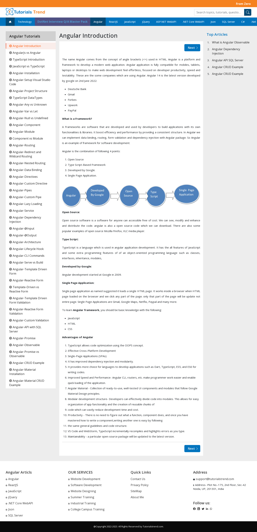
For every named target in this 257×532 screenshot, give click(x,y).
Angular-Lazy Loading (25, 204)
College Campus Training (86, 509)
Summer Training (81, 497)
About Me (137, 497)
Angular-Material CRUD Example (26, 383)
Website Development (84, 479)
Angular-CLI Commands (26, 256)
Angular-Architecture (25, 242)
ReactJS (113, 21)
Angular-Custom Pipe (25, 197)
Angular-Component (24, 125)
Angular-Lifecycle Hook (26, 249)
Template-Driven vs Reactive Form (24, 289)
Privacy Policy (139, 485)
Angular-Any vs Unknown (28, 104)
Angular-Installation (24, 73)
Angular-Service (21, 211)
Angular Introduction (25, 46)
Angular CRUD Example (227, 67)
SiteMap (136, 491)
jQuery (146, 21)
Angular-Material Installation (22, 372)
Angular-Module (22, 132)
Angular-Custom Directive (28, 183)
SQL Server (228, 21)
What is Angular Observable (231, 42)
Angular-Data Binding (25, 170)
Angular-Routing (22, 145)
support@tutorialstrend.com (215, 479)
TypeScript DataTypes (25, 98)
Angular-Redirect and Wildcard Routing (25, 154)
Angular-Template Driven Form (28, 271)
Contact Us (138, 479)
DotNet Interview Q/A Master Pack (62, 22)
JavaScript (130, 21)
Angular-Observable (24, 345)
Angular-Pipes (20, 190)
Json (213, 21)
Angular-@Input (21, 228)
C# (243, 21)
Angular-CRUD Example (26, 363)
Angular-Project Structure (28, 91)
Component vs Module (26, 138)
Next (193, 48)
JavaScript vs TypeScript (27, 66)
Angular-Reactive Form (26, 280)
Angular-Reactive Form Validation (26, 311)
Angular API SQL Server (227, 60)
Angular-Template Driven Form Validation (28, 300)
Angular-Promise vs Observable (24, 354)
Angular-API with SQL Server (25, 329)
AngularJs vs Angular (25, 53)
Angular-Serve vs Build (26, 262)
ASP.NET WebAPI (166, 21)
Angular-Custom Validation (29, 320)
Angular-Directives (23, 177)
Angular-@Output (23, 235)
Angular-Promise (22, 338)
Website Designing (82, 491)
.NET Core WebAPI (193, 21)
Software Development (85, 485)
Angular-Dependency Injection (25, 219)
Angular (98, 21)
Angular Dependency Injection (226, 51)
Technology (25, 21)
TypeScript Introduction (27, 59)
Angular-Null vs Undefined (28, 118)
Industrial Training (82, 503)
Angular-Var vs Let (23, 111)
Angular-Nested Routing (27, 163)
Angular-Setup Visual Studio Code (29, 82)
